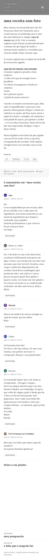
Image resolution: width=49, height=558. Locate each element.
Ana (10, 195)
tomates (11, 174)
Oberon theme (9, 552)
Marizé (11, 305)
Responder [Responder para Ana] (10, 236)
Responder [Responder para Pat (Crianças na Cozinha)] (10, 455)
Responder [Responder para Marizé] (10, 327)
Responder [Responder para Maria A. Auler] (10, 295)
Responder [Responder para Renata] (10, 424)
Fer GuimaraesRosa (27, 171)
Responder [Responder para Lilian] (10, 361)
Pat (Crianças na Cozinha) (21, 433)
